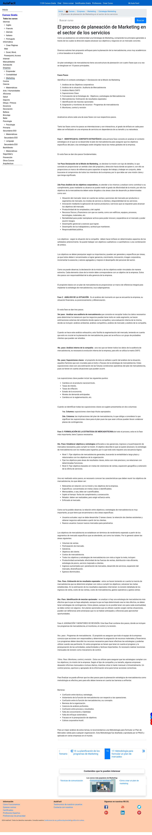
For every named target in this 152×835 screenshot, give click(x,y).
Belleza (6, 112)
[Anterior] (87, 753)
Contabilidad (11, 75)
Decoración (8, 109)
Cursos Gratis (9, 15)
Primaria (6, 128)
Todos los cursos (10, 19)
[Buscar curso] (94, 20)
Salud (5, 97)
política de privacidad (64, 820)
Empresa (6, 68)
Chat (59, 3)
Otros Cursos (8, 160)
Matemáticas (11, 88)
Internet (6, 59)
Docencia (7, 106)
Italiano (9, 35)
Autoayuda (7, 65)
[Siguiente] (128, 753)
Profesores (96, 3)
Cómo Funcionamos (11, 804)
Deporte (6, 100)
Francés (9, 28)
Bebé (5, 118)
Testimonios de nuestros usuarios (68, 804)
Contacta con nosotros (63, 807)
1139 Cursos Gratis (48, 3)
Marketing (10, 78)
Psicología (7, 121)
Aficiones (7, 94)
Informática (8, 42)
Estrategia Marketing (107, 11)
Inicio (5, 9)
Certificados (8, 810)
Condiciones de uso (50, 820)
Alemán (9, 32)
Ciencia (6, 84)
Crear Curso (108, 3)
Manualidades (9, 62)
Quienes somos (9, 807)
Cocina (6, 81)
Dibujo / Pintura (9, 103)
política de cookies (78, 820)
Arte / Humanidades (11, 91)
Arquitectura (8, 163)
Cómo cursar (68, 3)
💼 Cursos (70, 11)
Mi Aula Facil (133, 3)
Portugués (10, 39)
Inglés (8, 25)
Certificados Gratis (83, 3)
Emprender (10, 71)
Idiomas (6, 22)
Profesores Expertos (11, 813)
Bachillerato (8, 147)
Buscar (140, 20)
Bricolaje (6, 115)
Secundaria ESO (9, 131)
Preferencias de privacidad (14, 816)
